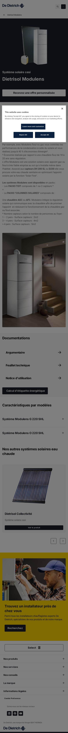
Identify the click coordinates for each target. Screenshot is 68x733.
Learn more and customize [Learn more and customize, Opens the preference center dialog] (33, 126)
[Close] (62, 108)
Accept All (45, 135)
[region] (34, 124)
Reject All (23, 135)
